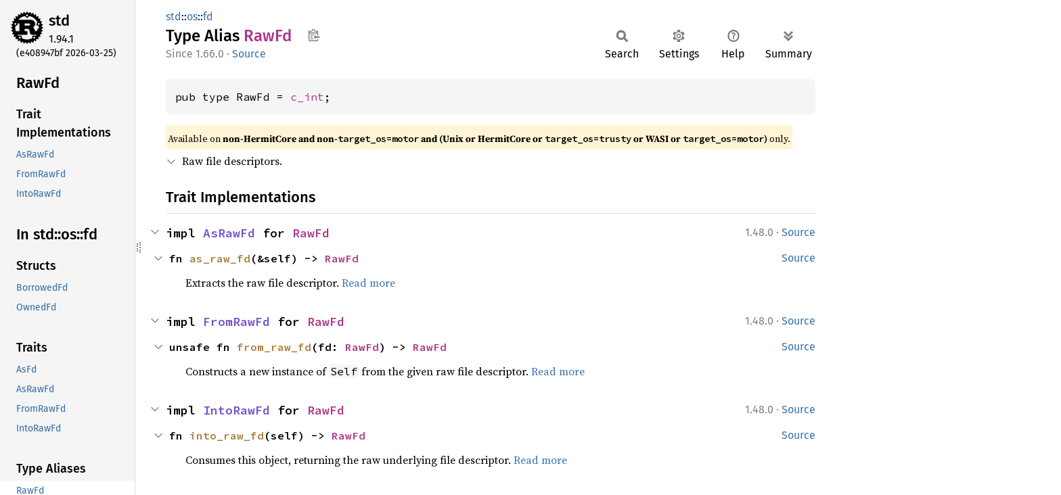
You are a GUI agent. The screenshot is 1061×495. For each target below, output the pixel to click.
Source (249, 53)
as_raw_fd (219, 258)
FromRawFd (236, 321)
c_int (307, 96)
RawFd (311, 233)
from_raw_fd (274, 347)
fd (208, 16)
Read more (368, 282)
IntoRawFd (236, 410)
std (59, 20)
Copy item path (313, 35)
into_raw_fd (226, 435)
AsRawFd (229, 233)
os (192, 16)
